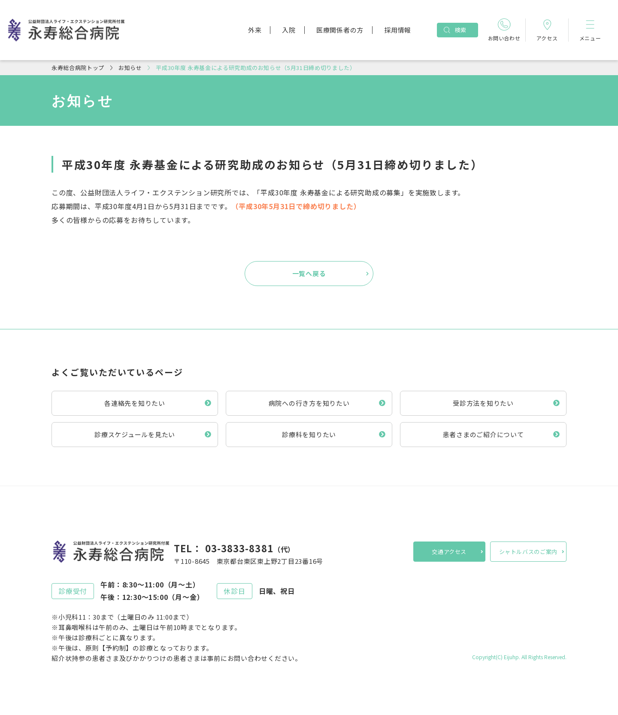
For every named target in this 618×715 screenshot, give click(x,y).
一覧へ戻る (309, 273)
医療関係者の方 (340, 29)
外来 (255, 29)
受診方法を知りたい (483, 403)
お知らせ (130, 68)
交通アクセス (449, 552)
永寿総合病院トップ (78, 68)
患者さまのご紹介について (483, 434)
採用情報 (397, 29)
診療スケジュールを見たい (134, 434)
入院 (289, 29)
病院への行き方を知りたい (309, 403)
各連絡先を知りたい (134, 403)
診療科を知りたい (309, 434)
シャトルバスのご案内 (528, 552)
